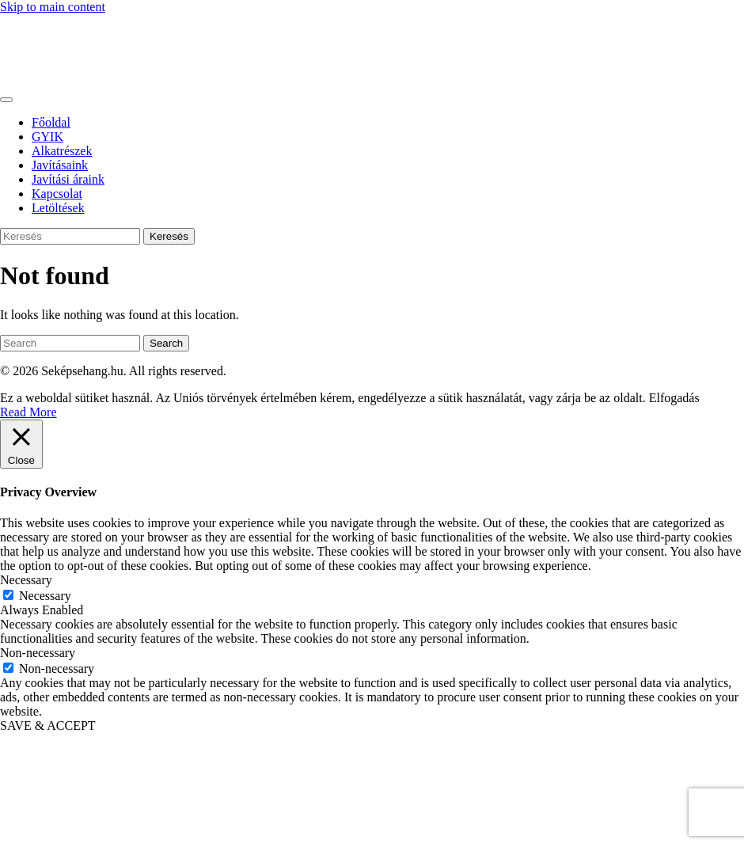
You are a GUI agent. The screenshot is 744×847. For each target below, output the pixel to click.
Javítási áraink (68, 179)
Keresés (169, 236)
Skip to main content (52, 6)
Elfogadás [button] (674, 398)
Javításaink (60, 165)
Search (166, 343)
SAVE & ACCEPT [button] (48, 725)
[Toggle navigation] (6, 99)
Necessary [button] (26, 580)
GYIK (47, 136)
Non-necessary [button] (37, 652)
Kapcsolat (57, 193)
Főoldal (51, 122)
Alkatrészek (62, 151)
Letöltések (58, 208)
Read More (28, 412)
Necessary (45, 595)
